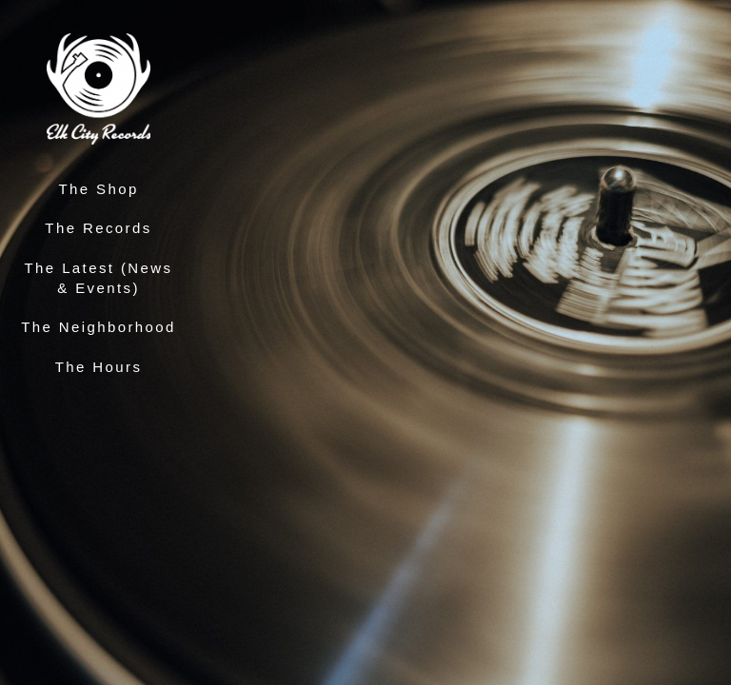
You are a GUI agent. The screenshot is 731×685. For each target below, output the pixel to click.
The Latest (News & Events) (99, 278)
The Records (98, 228)
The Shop (98, 189)
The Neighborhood (98, 327)
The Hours (99, 367)
